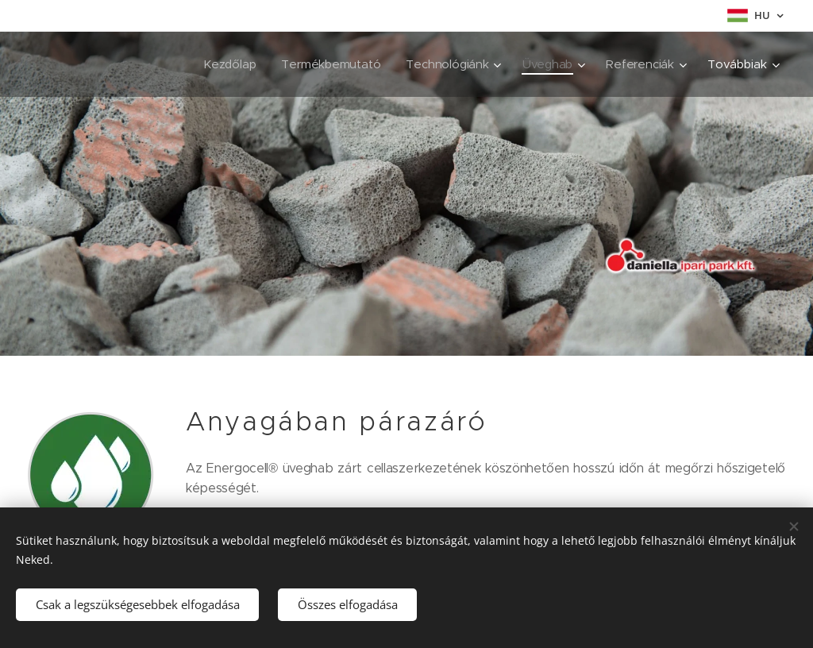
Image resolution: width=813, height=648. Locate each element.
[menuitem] (226, 64)
